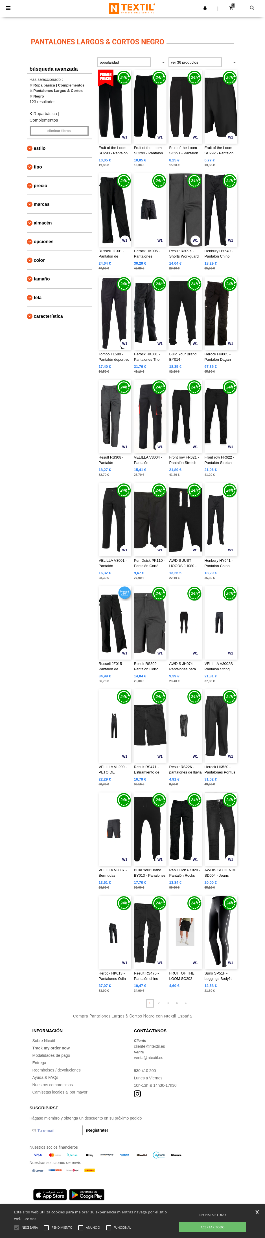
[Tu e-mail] (56, 1130)
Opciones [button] (44, 241)
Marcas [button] (42, 204)
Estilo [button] (40, 148)
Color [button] (39, 260)
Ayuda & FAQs (45, 1077)
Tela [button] (38, 297)
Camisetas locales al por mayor (59, 1092)
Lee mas (30, 1219)
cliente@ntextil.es (149, 1046)
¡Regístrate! (97, 1130)
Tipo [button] (38, 167)
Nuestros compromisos (52, 1085)
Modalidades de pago (51, 1055)
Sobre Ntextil (43, 1040)
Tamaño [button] (42, 278)
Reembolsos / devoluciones (56, 1070)
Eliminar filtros (59, 131)
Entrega (39, 1062)
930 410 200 (145, 1070)
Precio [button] (40, 185)
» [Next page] (186, 1003)
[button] (205, 8)
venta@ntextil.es (148, 1057)
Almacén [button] (43, 223)
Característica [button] (48, 316)
